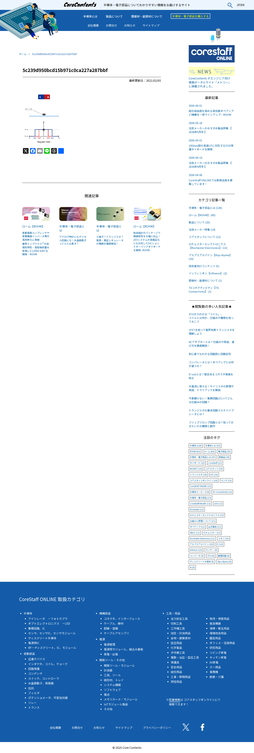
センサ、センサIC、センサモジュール (52, 633)
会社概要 (93, 25)
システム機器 (112, 685)
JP (238, 5)
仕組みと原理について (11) (202, 520)
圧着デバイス (36, 659)
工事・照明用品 (180, 677)
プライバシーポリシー (157, 727)
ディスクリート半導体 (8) (202, 561)
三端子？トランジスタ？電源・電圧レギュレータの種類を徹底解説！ (109, 240)
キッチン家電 (218, 657)
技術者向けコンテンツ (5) (204, 266)
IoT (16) (214, 474)
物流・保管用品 (219, 618)
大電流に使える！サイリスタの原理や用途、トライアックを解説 (211, 388)
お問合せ (111, 25)
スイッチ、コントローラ (43, 678)
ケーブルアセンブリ (116, 633)
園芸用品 (215, 638)
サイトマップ (151, 25)
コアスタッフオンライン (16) (203, 480)
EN (242, 5)
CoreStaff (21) (215, 462)
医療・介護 (217, 677)
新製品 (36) (224, 456)
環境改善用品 (218, 633)
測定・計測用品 (180, 633)
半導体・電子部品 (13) (200, 497)
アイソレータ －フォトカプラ (48, 618)
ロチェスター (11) (211, 532)
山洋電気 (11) (214, 526)
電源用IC (33, 643)
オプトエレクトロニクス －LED (49, 623)
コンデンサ (35, 673)
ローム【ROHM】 (33, 226)
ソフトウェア (112, 690)
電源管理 (109, 644)
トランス (34, 707)
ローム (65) (209, 451)
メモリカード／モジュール (121, 699)
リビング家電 (218, 652)
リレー (32, 702)
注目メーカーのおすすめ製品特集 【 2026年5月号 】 (212, 127)
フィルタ (34, 693)
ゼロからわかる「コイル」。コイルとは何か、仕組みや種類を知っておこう (211, 317)
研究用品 (215, 647)
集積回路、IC (36, 628)
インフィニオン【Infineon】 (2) (208, 273)
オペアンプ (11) (197, 526)
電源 (102, 639)
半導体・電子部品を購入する (190, 16)
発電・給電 (111, 654)
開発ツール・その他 (112, 660)
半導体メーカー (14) (199, 491)
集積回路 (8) (224, 555)
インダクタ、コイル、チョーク (48, 664)
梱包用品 (176, 672)
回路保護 (34, 669)
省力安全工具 (179, 618)
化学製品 (176, 647)
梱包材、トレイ (114, 680)
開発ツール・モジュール (119, 665)
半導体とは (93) (212, 445)
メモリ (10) (223, 538)
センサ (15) (226, 480)
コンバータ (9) (197, 555)
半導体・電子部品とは (72, 228)
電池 (107, 694)
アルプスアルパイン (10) (201, 544)
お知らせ (129, 25)
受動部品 (29, 653)
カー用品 (215, 667)
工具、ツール (112, 675)
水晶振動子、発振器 (41, 683)
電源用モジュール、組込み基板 (123, 649)
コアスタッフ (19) (214, 468)
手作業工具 (178, 652)
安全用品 (176, 667)
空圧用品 (176, 643)
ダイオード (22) (197, 462)
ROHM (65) (195, 451)
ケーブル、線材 (113, 623)
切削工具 (176, 623)
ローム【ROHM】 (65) (202, 215)
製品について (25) (199, 222)
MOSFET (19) (196, 468)
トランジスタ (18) (198, 474)
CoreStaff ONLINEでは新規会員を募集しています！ (212, 179)
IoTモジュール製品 (116, 704)
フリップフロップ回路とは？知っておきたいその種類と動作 (211, 424)
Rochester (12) (197, 509)
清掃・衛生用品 (219, 628)
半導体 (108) (196, 445)
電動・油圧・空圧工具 (185, 657)
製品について (114, 16)
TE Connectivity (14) (222, 491)
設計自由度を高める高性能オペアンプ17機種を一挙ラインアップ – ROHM (212, 110)
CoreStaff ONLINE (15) (200, 485)
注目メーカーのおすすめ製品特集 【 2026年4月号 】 (212, 162)
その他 (108, 709)
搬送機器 (215, 623)
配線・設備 (111, 628)
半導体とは (90, 16)
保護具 (175, 662)
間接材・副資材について (146, 16)
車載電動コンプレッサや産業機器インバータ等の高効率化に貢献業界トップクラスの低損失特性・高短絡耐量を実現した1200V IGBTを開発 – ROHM (35, 243)
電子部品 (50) (224, 451)
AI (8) (192, 567)
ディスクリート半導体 (42, 638)
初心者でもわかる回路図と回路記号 (210, 354)
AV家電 (214, 662)
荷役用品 (176, 681)
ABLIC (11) (195, 532)
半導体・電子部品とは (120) (205, 208)
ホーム (22, 54)
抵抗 (31, 688)
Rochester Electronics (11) (202, 538)
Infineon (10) (196, 549)
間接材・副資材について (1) (205, 280)
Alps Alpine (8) (224, 561)
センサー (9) (211, 549)
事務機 (214, 672)
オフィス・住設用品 (222, 643)
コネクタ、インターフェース (122, 618)
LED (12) (218, 503)
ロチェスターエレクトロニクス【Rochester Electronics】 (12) (208, 246)
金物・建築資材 (180, 638)
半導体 (28, 613)
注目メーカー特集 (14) (202, 229)
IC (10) (220, 544)
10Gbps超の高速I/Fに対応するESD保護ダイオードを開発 (212, 144)
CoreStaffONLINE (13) (200, 503)
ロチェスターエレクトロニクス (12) (207, 515)
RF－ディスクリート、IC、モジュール (52, 647)
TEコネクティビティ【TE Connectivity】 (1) (204, 289)
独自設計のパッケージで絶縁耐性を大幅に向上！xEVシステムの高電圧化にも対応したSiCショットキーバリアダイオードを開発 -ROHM (147, 241)
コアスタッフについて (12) (204, 237)
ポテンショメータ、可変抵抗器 (48, 698)
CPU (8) (210, 555)
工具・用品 (173, 613)
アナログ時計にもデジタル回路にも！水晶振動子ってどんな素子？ (72, 240)
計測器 (108, 670)
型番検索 (174, 699)
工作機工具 (178, 628)
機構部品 (105, 613)
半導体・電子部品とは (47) (202, 456)
